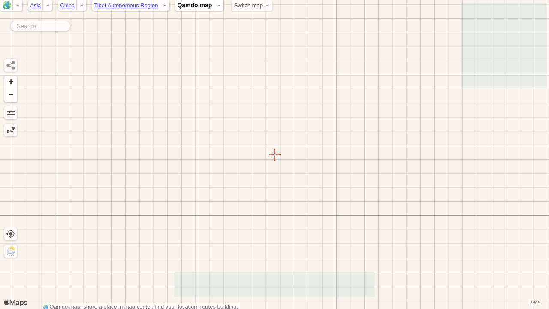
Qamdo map (194, 5)
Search (71, 24)
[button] (10, 82)
